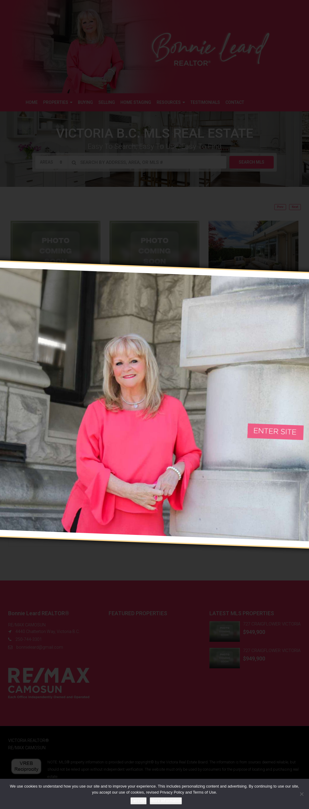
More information (165, 800)
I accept (138, 800)
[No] (301, 794)
